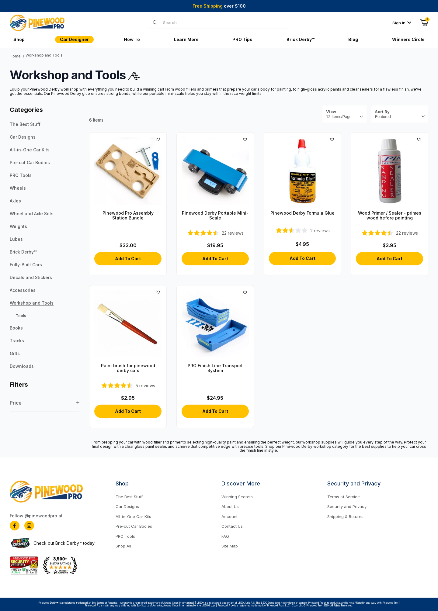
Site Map (229, 546)
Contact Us (232, 526)
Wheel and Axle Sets (32, 213)
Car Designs (23, 137)
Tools (21, 315)
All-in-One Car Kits (30, 149)
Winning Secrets (237, 496)
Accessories (23, 290)
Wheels (18, 188)
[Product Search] (224, 22)
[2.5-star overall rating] (302, 230)
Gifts (15, 353)
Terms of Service (343, 496)
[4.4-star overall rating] (128, 385)
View (331, 111)
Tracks (17, 340)
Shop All (123, 546)
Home (15, 56)
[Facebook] (14, 525)
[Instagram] (29, 525)
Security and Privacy (347, 506)
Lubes (16, 239)
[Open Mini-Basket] (424, 23)
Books (16, 327)
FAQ (225, 536)
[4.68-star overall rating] (389, 232)
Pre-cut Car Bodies (30, 162)
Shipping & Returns (345, 516)
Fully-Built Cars (26, 264)
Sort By (382, 111)
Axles (15, 200)
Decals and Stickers (31, 277)
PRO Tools (21, 175)
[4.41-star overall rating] (215, 232)
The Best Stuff (25, 124)
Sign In (402, 22)
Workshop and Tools (44, 55)
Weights (18, 226)
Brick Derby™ (23, 251)
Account (229, 516)
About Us (230, 506)
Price (44, 403)
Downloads (22, 366)
